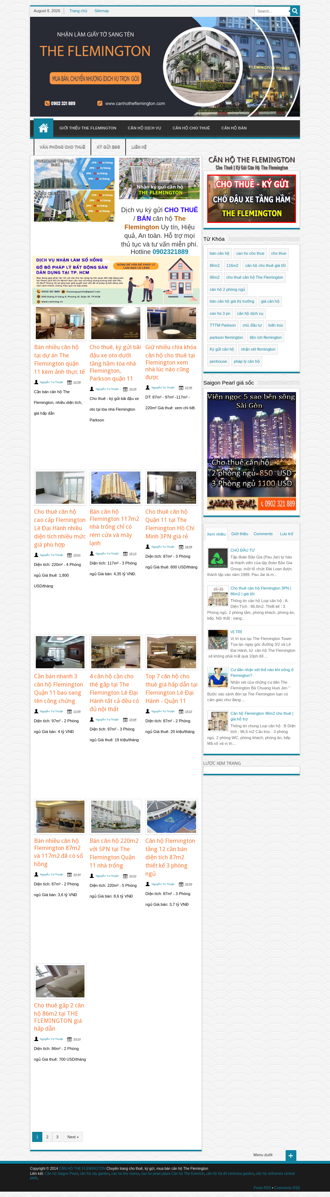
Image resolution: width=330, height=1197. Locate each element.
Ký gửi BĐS (108, 147)
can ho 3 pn (220, 313)
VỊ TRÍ (236, 632)
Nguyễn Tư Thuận (51, 382)
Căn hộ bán (234, 128)
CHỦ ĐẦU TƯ (242, 550)
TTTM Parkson (223, 325)
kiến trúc (275, 325)
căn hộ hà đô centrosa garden (230, 1174)
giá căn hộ (270, 301)
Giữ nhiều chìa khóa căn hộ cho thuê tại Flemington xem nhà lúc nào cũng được (170, 362)
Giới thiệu (239, 534)
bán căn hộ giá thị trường (232, 301)
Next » (73, 1137)
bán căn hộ (219, 253)
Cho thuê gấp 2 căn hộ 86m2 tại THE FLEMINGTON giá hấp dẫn (59, 1017)
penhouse (218, 361)
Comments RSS (287, 1188)
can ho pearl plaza (155, 1174)
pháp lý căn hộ (246, 361)
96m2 (215, 277)
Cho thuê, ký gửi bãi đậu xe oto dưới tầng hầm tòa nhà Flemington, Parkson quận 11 (115, 363)
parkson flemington (226, 337)
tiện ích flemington (266, 337)
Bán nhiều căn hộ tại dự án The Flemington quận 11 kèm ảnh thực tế (59, 359)
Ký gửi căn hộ (222, 349)
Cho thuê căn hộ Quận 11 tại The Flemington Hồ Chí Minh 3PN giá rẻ (169, 524)
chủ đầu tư (252, 325)
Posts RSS (262, 1188)
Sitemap (101, 11)
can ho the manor (125, 1174)
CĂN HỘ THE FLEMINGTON (251, 160)
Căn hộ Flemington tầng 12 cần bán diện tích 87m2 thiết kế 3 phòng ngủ (170, 857)
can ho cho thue (250, 253)
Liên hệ (138, 147)
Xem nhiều (216, 534)
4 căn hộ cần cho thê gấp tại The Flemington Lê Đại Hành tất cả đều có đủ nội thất (114, 693)
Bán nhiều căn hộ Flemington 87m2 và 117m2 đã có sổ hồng (58, 852)
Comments (263, 534)
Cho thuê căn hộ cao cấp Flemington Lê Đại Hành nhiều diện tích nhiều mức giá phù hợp (60, 528)
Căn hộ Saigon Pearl (61, 1174)
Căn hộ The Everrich (187, 1174)
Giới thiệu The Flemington (87, 128)
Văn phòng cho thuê (62, 147)
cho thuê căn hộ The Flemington (255, 277)
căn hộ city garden (94, 1174)
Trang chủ (78, 11)
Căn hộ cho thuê (191, 128)
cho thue (278, 253)
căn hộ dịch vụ (250, 313)
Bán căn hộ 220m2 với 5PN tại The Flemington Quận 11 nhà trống (113, 853)
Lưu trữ (286, 534)
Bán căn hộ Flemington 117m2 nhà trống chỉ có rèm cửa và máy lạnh (114, 527)
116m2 (233, 265)
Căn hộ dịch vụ (144, 128)
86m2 (215, 265)
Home (43, 127)
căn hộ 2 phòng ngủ (227, 289)
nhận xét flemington (258, 349)
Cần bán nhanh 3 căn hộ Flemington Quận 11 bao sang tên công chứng (58, 688)
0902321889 (170, 251)
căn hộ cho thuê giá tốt (265, 265)
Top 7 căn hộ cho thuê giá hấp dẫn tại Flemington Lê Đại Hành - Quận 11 (171, 688)
